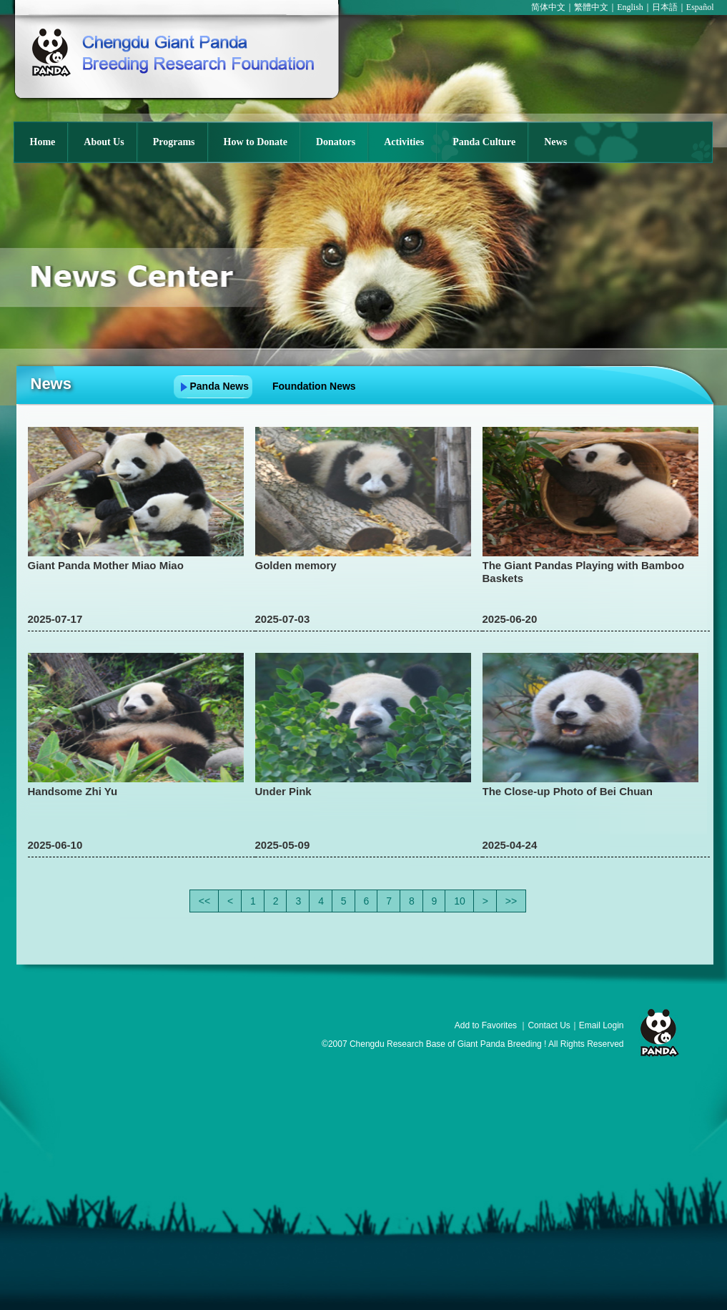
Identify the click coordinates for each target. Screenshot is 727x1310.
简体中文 (548, 7)
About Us (104, 142)
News (555, 142)
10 (459, 901)
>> (511, 901)
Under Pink (283, 791)
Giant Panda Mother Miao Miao (106, 565)
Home (43, 142)
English (630, 7)
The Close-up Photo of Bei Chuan (568, 791)
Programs (174, 142)
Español (700, 7)
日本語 (665, 7)
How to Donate (255, 142)
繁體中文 (591, 7)
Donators (335, 142)
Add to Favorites (486, 1025)
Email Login (601, 1025)
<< (204, 901)
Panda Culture (483, 142)
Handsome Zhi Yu (73, 791)
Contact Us (549, 1025)
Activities (404, 142)
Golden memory (301, 565)
